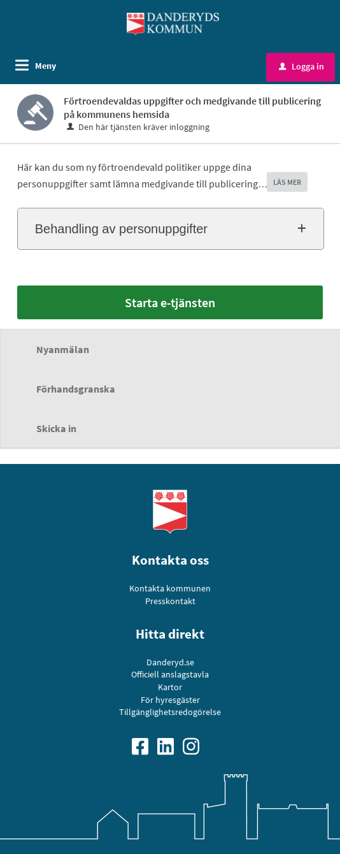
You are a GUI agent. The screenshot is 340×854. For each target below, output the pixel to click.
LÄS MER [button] (287, 182)
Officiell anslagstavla (170, 674)
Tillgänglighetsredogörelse (170, 712)
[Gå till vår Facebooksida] (144, 745)
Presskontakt (170, 601)
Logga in (301, 66)
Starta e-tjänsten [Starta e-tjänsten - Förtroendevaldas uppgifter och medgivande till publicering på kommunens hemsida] (170, 302)
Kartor (170, 687)
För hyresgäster (170, 700)
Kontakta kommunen (170, 588)
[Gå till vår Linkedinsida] (170, 745)
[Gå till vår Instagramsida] (195, 745)
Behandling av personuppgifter (121, 229)
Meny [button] (45, 65)
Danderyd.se (170, 662)
